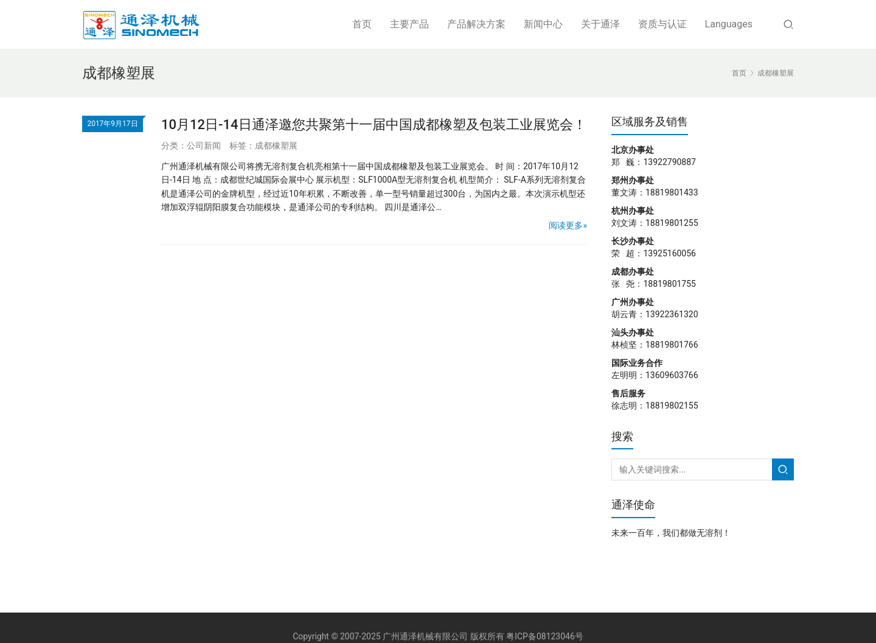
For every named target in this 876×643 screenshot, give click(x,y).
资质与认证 (662, 24)
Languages (729, 24)
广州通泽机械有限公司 (425, 636)
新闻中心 (543, 24)
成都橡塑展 (276, 145)
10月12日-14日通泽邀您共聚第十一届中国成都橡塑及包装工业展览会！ (373, 124)
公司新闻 (204, 145)
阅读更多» (568, 225)
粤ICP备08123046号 (544, 636)
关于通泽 (600, 24)
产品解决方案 (476, 24)
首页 (362, 24)
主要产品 (409, 24)
